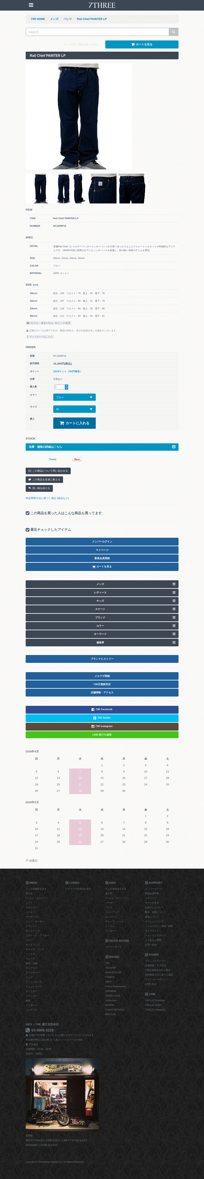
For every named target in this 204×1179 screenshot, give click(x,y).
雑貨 (28, 1000)
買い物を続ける (39, 488)
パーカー (30, 912)
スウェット (31, 926)
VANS (108, 981)
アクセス (32, 1044)
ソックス (30, 954)
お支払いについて (154, 907)
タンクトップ (33, 930)
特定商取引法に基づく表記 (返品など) (47, 498)
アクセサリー (33, 972)
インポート (31, 1005)
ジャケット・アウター (37, 935)
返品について (152, 916)
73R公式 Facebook (155, 1000)
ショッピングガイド (155, 935)
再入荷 (29, 893)
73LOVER (110, 967)
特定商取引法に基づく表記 (159, 974)
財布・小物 (31, 963)
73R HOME (38, 19)
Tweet (52, 459)
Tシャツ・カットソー (37, 898)
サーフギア (31, 991)
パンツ (67, 19)
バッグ (29, 977)
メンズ (54, 19)
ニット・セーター (35, 921)
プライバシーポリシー (156, 979)
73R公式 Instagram (155, 1009)
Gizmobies (111, 1000)
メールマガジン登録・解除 (159, 926)
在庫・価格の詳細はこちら (102, 446)
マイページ (151, 898)
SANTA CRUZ (112, 995)
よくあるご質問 (153, 940)
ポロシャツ (31, 907)
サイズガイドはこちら (40, 336)
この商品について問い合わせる (48, 470)
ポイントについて (154, 921)
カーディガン (33, 916)
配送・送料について (155, 912)
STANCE (110, 977)
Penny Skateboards (115, 986)
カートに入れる (74, 423)
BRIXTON (110, 1014)
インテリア (31, 1010)
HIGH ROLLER (113, 972)
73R (107, 963)
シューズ (30, 958)
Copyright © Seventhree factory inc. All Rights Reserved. (55, 1162)
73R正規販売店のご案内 (157, 970)
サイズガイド (152, 930)
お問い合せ (151, 944)
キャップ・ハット (35, 949)
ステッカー (31, 996)
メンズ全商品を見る (36, 888)
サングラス (31, 968)
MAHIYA (109, 1005)
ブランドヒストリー (155, 960)
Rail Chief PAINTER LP (92, 19)
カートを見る (152, 902)
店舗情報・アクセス (155, 965)
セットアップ (33, 944)
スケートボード (113, 946)
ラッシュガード (34, 982)
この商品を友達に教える (44, 479)
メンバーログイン (154, 888)
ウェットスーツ (34, 986)
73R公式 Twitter (153, 1005)
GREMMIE (111, 991)
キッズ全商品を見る (115, 888)
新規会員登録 (152, 893)
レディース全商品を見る (78, 888)
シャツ (29, 902)
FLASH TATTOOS (114, 1009)
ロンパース (111, 916)
